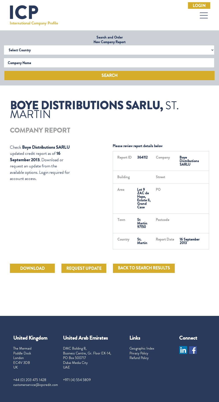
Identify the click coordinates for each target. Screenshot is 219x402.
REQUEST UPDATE (83, 268)
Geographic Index (141, 348)
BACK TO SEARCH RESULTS (144, 268)
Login (199, 6)
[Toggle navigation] (204, 15)
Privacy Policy (138, 353)
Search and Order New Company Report (109, 39)
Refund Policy (139, 358)
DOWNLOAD (32, 268)
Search (109, 75)
